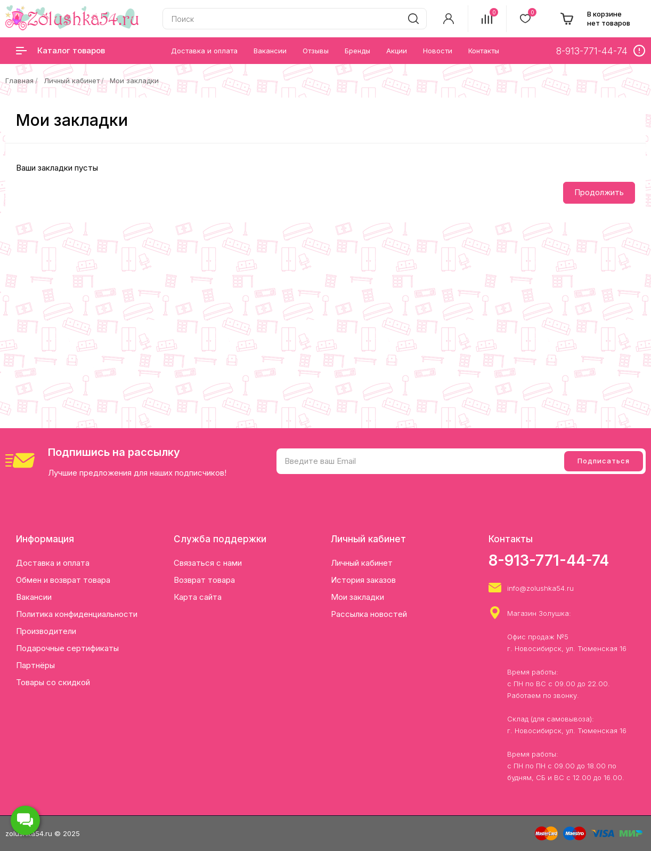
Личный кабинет (72, 80)
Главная (19, 80)
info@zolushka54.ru (540, 588)
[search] (413, 18)
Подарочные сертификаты (67, 648)
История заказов (363, 580)
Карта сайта (198, 597)
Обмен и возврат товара (63, 580)
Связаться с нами (208, 563)
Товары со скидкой (53, 682)
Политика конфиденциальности (76, 614)
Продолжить (599, 192)
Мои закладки (134, 80)
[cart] (595, 18)
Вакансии (34, 597)
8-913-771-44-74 (549, 560)
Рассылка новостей (369, 614)
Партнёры (35, 665)
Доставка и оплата (52, 563)
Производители (46, 631)
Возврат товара (204, 580)
